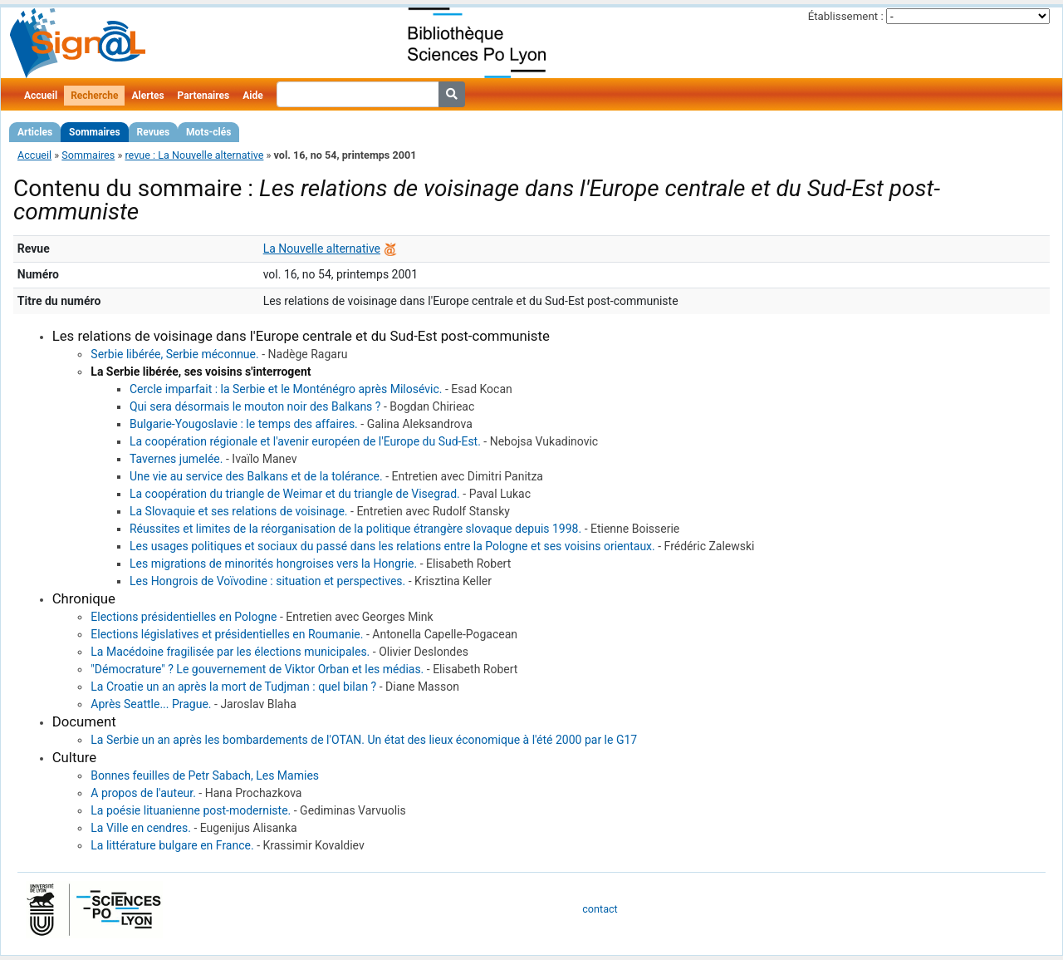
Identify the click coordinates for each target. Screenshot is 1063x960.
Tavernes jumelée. (176, 458)
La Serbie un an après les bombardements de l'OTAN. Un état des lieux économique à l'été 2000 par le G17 (364, 739)
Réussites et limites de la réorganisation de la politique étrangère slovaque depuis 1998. (355, 528)
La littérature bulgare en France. (172, 845)
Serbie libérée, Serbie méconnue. (174, 354)
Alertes (147, 95)
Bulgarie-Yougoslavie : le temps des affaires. (244, 424)
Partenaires (204, 95)
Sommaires (94, 132)
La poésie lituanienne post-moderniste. (191, 810)
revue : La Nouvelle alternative (194, 155)
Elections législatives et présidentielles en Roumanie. (227, 634)
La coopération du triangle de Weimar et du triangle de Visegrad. (295, 493)
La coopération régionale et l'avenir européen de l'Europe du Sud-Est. (305, 441)
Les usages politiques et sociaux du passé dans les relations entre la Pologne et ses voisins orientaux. (392, 546)
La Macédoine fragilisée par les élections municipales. (230, 651)
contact (599, 909)
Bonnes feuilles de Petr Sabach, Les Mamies (205, 775)
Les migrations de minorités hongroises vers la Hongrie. (273, 563)
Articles (34, 132)
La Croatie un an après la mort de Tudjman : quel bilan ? (233, 686)
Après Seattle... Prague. (151, 704)
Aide (252, 95)
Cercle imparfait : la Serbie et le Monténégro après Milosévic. (286, 389)
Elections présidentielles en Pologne (184, 616)
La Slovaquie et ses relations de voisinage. (239, 511)
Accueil (40, 95)
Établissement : (846, 16)
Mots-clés (208, 132)
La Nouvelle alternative (321, 248)
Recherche (94, 95)
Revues (153, 132)
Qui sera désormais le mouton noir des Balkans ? (255, 406)
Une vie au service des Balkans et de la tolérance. (256, 476)
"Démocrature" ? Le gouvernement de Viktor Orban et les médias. (257, 669)
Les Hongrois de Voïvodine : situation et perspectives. (267, 581)
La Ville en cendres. (141, 827)
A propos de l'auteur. (143, 793)
